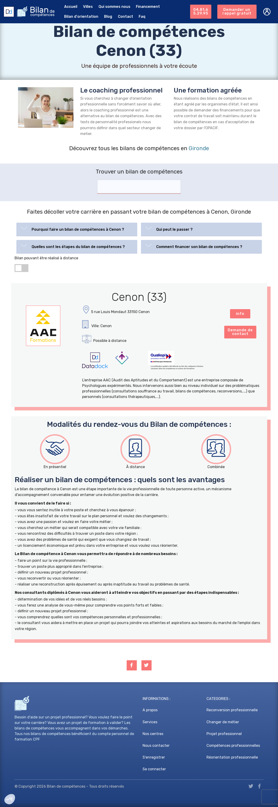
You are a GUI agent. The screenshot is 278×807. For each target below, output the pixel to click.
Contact (125, 16)
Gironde (199, 148)
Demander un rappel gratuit (236, 11)
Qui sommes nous (114, 6)
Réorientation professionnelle (232, 757)
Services (150, 722)
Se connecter (154, 769)
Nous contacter (156, 745)
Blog (108, 16)
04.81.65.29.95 (200, 11)
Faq (142, 16)
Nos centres (153, 734)
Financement (148, 6)
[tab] (76, 229)
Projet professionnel (224, 734)
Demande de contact (240, 332)
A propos (150, 710)
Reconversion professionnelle (232, 710)
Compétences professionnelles (233, 745)
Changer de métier (222, 722)
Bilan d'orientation (81, 16)
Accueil (70, 6)
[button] (77, 228)
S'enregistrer (154, 757)
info (240, 313)
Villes (88, 6)
